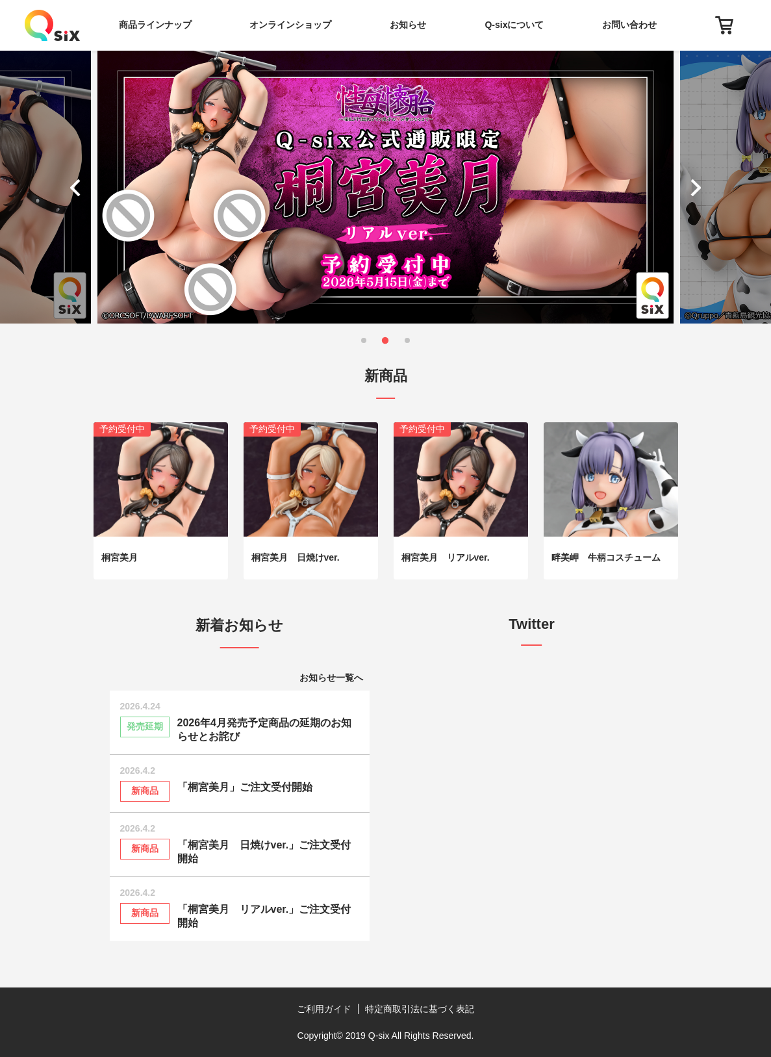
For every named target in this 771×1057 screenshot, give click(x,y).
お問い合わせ (629, 24)
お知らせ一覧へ (331, 677)
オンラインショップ (290, 24)
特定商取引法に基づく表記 (419, 1009)
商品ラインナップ (155, 24)
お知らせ (408, 24)
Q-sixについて (514, 24)
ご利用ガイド (324, 1009)
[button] (78, 187)
